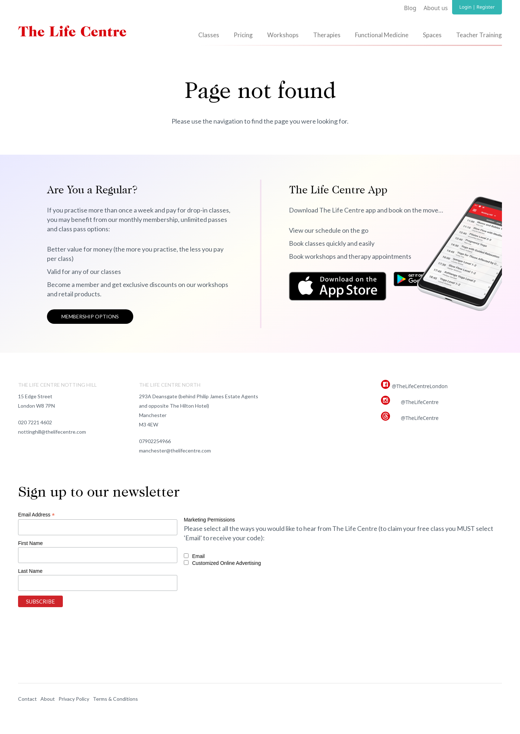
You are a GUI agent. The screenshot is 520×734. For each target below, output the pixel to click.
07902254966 (155, 441)
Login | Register (477, 7)
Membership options (90, 316)
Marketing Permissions (209, 520)
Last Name (30, 571)
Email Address (36, 514)
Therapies (327, 35)
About (47, 699)
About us (436, 8)
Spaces (432, 35)
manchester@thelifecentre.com (175, 450)
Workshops (283, 35)
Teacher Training (479, 35)
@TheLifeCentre (419, 402)
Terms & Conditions (115, 699)
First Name (30, 543)
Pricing (243, 35)
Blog (410, 8)
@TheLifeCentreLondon (420, 386)
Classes (208, 35)
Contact (27, 699)
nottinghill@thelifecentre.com (52, 432)
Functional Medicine (381, 35)
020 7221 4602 (35, 422)
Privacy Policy (73, 699)
